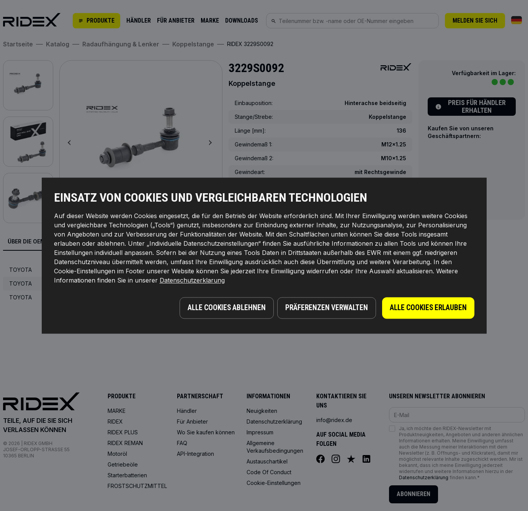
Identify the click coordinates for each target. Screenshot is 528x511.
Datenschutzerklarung (192, 282)
